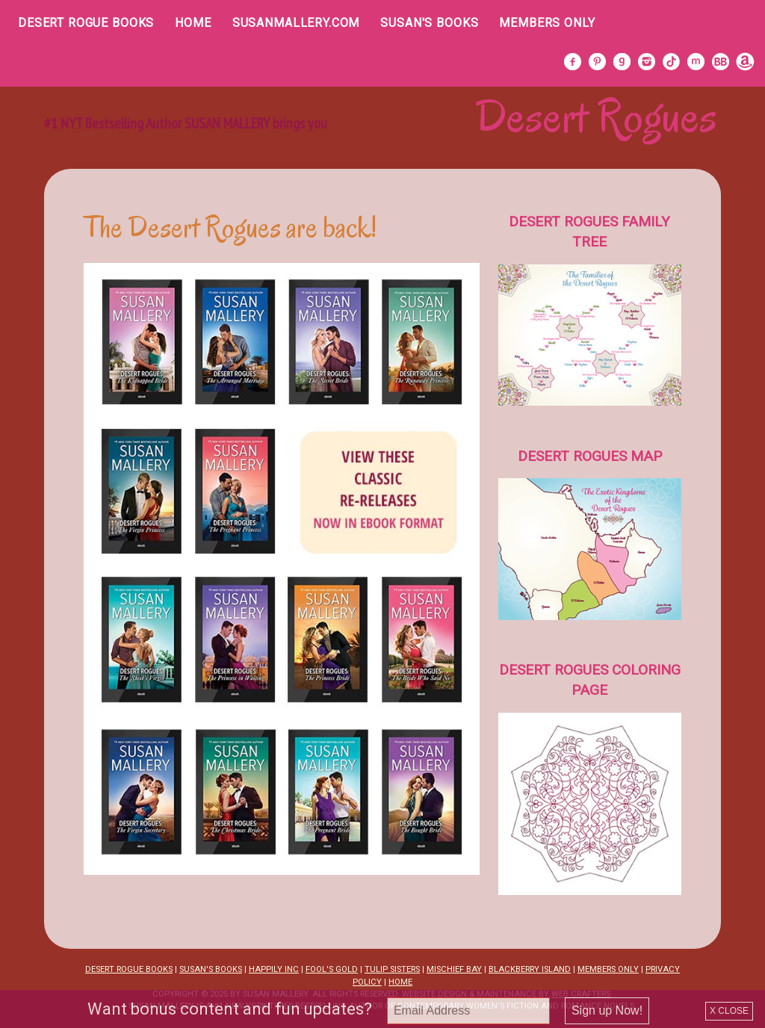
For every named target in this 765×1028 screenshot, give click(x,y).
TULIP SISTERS (392, 969)
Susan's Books (429, 23)
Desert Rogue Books (86, 23)
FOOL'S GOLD (332, 969)
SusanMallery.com (296, 23)
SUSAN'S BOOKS (210, 969)
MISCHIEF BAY (454, 969)
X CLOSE (729, 1011)
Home (193, 23)
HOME (400, 982)
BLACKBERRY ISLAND (530, 969)
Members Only (547, 23)
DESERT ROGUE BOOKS (129, 969)
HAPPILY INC (274, 969)
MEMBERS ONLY (608, 969)
